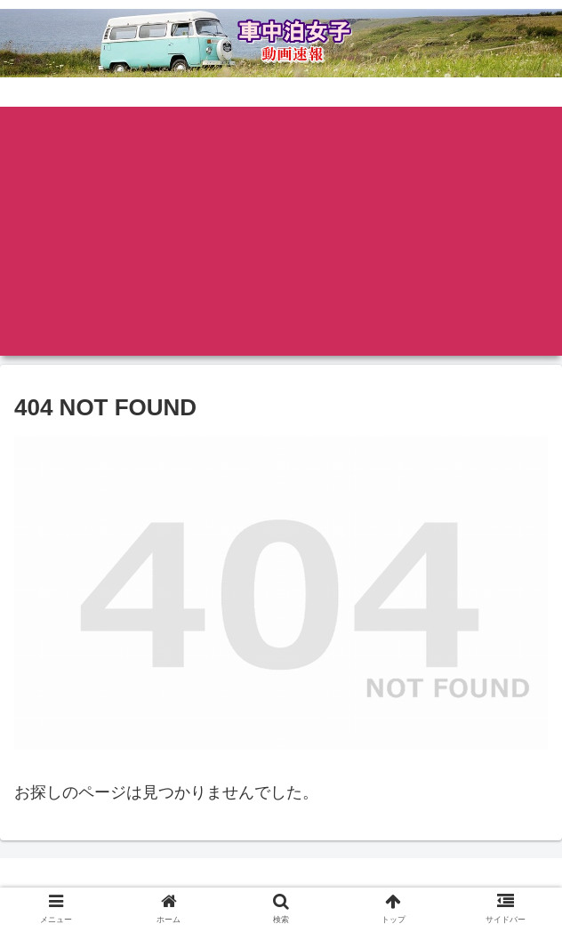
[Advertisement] (281, 231)
